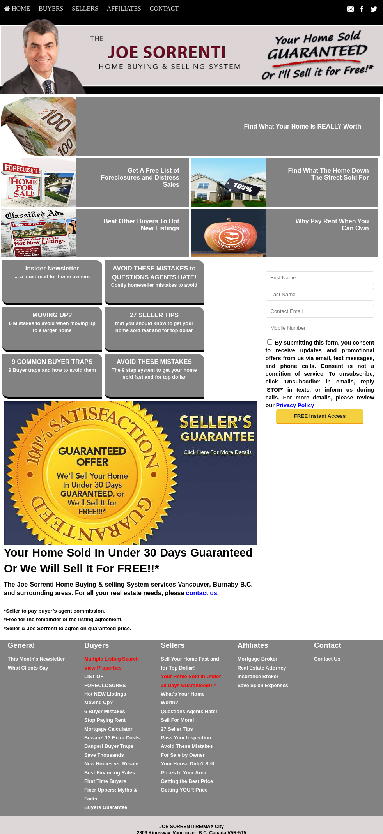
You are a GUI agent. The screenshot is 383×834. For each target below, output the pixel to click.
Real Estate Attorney (262, 625)
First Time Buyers (105, 738)
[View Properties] (103, 625)
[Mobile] (320, 328)
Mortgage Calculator (108, 686)
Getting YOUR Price (184, 747)
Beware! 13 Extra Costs (112, 695)
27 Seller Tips (177, 686)
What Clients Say (28, 625)
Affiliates (124, 8)
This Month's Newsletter (36, 616)
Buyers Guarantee (105, 764)
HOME (17, 8)
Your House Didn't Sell (187, 721)
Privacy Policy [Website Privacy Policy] (295, 405)
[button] (319, 416)
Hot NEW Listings (105, 651)
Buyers (51, 8)
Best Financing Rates (109, 730)
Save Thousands (104, 712)
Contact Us (327, 616)
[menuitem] (17, 8)
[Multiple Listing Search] (111, 616)
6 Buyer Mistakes (104, 668)
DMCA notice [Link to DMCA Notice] (191, 822)
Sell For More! (177, 677)
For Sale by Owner (182, 712)
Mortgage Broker (257, 616)
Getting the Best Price (187, 738)
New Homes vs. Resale (111, 721)
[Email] (320, 311)
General (21, 602)
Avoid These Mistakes (187, 704)
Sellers (85, 8)
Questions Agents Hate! (189, 668)
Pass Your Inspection (186, 695)
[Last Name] (320, 294)
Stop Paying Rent (105, 677)
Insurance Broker (258, 633)
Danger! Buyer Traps (108, 704)
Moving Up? (98, 660)
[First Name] (320, 277)
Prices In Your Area (183, 730)
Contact (164, 8)
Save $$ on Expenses (263, 642)
